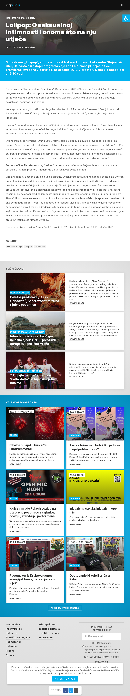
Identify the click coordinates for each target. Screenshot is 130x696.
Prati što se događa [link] (18, 637)
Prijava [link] (10, 650)
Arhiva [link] (10, 654)
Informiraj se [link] (14, 628)
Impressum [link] (46, 637)
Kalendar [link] (11, 646)
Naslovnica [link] (13, 624)
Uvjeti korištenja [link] (49, 632)
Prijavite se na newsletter (101, 628)
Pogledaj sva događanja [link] (65, 607)
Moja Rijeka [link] (29, 47)
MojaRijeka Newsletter (101, 656)
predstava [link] (40, 247)
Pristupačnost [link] (48, 624)
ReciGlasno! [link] (13, 641)
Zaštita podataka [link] (49, 628)
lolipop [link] (29, 247)
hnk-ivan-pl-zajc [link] (14, 247)
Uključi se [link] (12, 632)
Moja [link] (13, 5)
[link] (126, 18)
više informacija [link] (83, 673)
